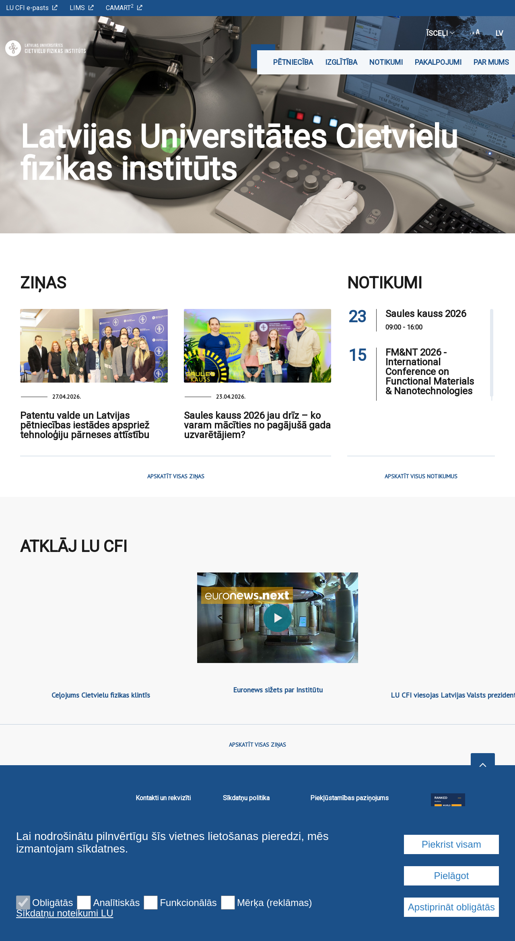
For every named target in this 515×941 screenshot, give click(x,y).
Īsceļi (440, 33)
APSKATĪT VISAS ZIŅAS (175, 476)
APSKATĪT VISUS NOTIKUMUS (421, 476)
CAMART (124, 7)
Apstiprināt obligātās (451, 907)
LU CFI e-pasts (32, 8)
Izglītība (341, 62)
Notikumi (386, 62)
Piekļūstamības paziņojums (349, 798)
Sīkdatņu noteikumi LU (64, 913)
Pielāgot (451, 875)
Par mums (491, 62)
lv (499, 33)
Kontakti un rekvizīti (163, 798)
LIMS (82, 8)
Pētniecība (293, 62)
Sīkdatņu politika (246, 798)
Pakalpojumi (438, 62)
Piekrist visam (451, 844)
